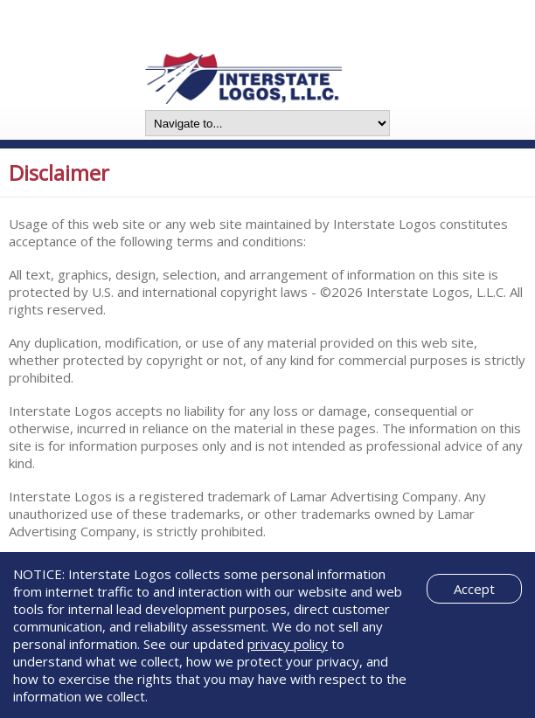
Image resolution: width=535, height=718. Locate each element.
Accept (474, 588)
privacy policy (287, 643)
